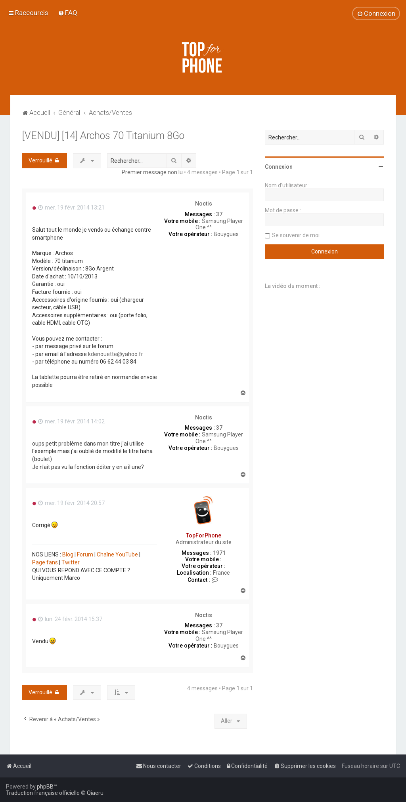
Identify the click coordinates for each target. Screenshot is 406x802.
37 (219, 214)
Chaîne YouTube (117, 554)
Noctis (203, 203)
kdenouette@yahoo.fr (115, 354)
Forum (85, 554)
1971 (219, 553)
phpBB (45, 786)
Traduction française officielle (43, 793)
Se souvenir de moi (296, 235)
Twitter (70, 562)
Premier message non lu (152, 172)
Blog (67, 554)
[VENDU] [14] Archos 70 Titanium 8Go (103, 135)
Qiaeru (95, 793)
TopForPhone (203, 535)
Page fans (45, 562)
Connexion (279, 167)
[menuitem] (67, 13)
